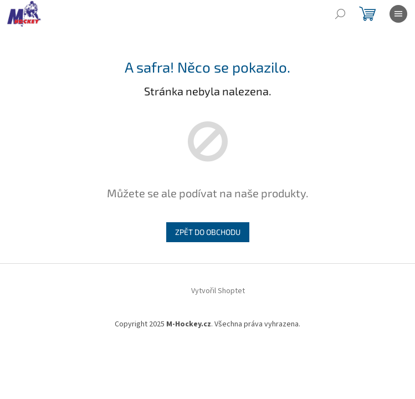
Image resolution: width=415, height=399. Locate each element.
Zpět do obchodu (207, 232)
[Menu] (398, 14)
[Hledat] (340, 14)
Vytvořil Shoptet (218, 290)
